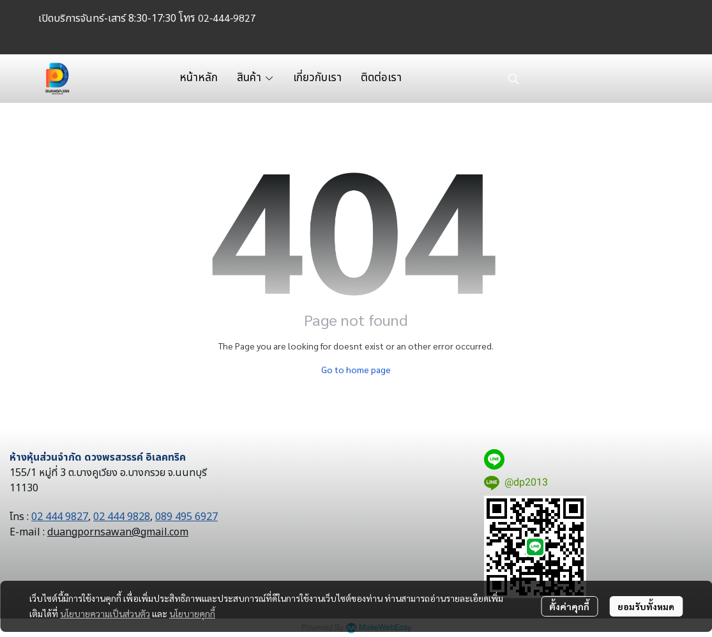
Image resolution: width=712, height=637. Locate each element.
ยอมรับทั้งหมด (645, 606)
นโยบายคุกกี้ (192, 613)
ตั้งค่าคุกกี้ (569, 606)
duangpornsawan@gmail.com (117, 532)
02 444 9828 (121, 517)
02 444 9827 (59, 517)
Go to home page (356, 369)
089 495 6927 (186, 517)
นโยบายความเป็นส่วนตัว (105, 613)
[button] (584, 79)
